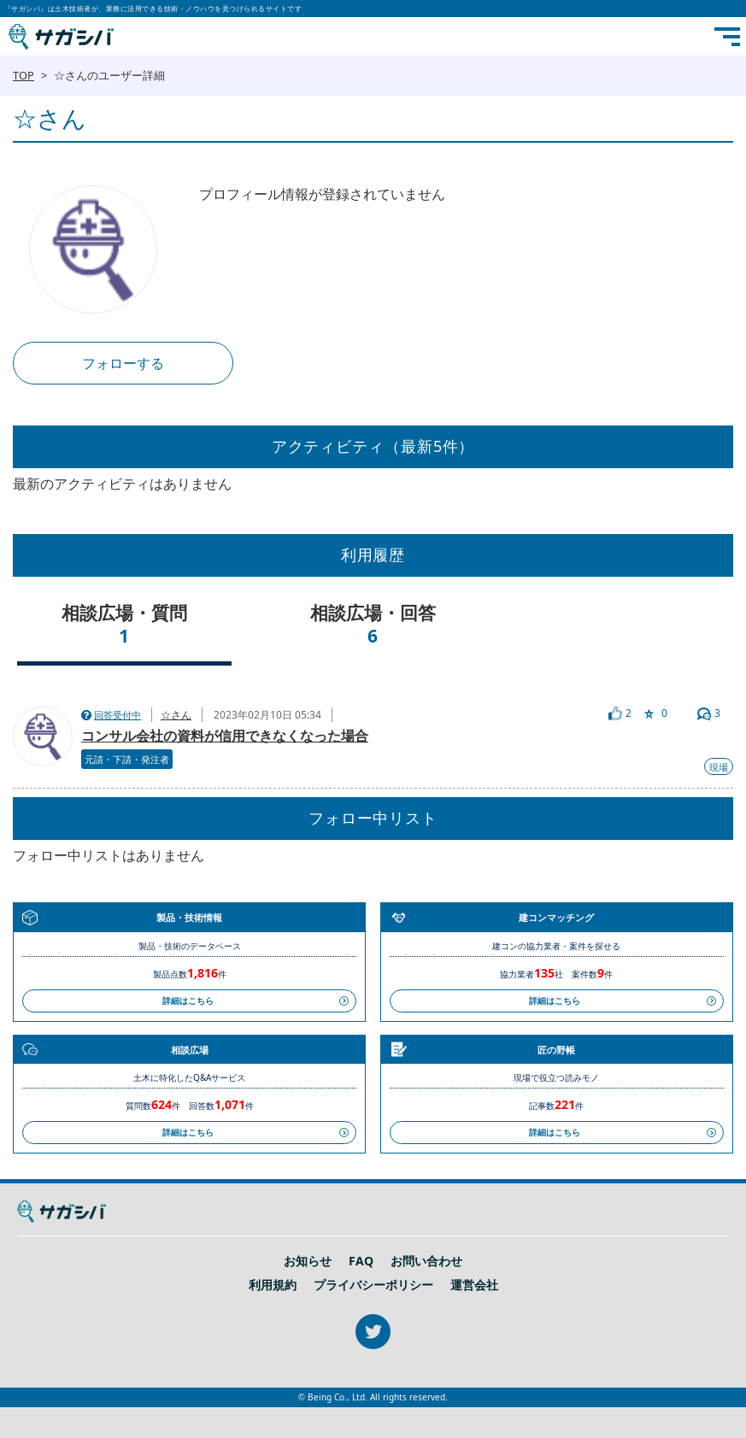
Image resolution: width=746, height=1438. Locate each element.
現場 (718, 766)
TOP (23, 75)
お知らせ (308, 1261)
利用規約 (273, 1285)
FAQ (361, 1261)
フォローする (123, 363)
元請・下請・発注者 (127, 759)
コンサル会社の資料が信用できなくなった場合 (224, 735)
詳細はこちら (188, 1001)
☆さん (176, 714)
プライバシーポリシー (373, 1285)
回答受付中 (117, 714)
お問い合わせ (426, 1261)
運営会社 (474, 1285)
